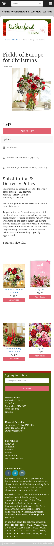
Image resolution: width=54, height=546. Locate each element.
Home (7, 40)
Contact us (10, 447)
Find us (9, 412)
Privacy (9, 452)
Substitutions (12, 455)
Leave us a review (14, 458)
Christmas (16, 40)
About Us (9, 444)
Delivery (9, 449)
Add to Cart (27, 131)
